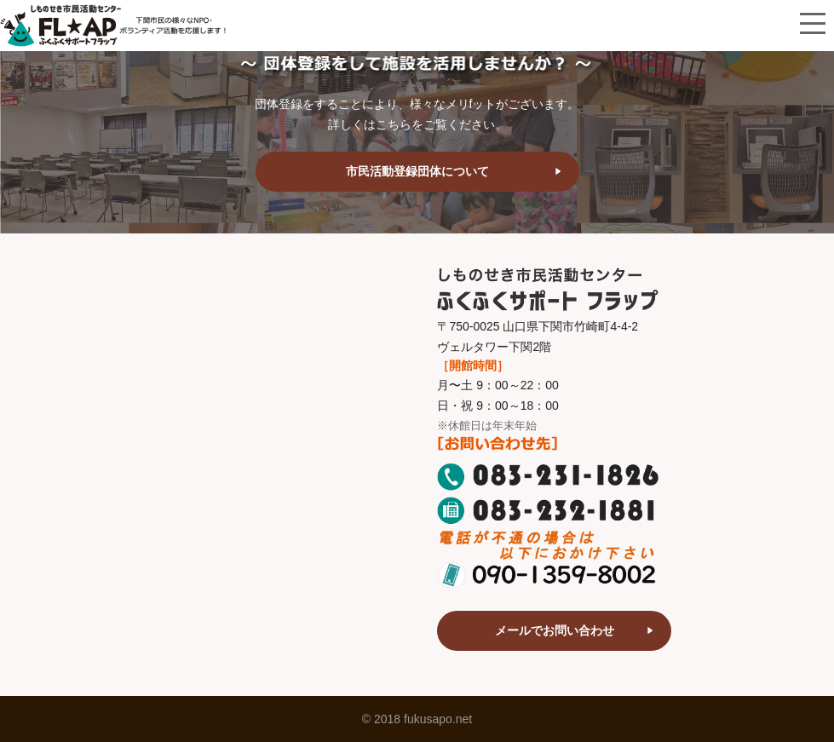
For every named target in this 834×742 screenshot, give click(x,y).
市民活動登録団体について (417, 171)
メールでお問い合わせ (554, 630)
